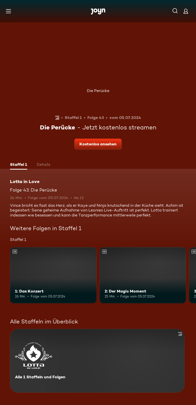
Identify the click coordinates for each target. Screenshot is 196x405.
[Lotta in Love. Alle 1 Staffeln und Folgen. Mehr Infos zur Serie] (97, 361)
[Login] (185, 11)
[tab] (18, 165)
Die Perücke (98, 90)
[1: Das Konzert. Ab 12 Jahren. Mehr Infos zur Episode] (53, 275)
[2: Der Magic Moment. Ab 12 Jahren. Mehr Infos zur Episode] (143, 275)
